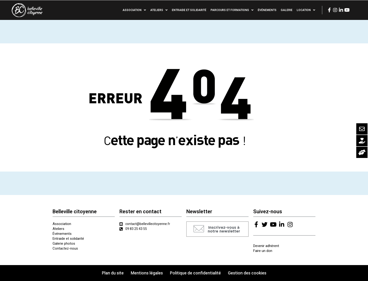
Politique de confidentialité (195, 272)
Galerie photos (64, 243)
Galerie (286, 10)
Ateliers (159, 10)
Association (134, 10)
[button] (217, 229)
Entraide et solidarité (189, 10)
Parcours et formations (232, 10)
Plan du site (113, 272)
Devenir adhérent (266, 246)
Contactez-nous (65, 248)
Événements (267, 10)
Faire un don (262, 251)
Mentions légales (147, 272)
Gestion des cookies (247, 272)
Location (306, 10)
